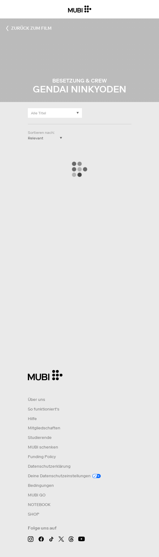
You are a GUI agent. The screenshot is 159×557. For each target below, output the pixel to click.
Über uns (36, 399)
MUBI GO (36, 495)
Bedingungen (41, 485)
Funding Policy (42, 456)
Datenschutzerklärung (49, 466)
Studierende (40, 437)
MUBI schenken (43, 447)
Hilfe (32, 418)
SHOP (33, 514)
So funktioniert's (43, 409)
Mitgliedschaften (44, 428)
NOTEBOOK (39, 504)
